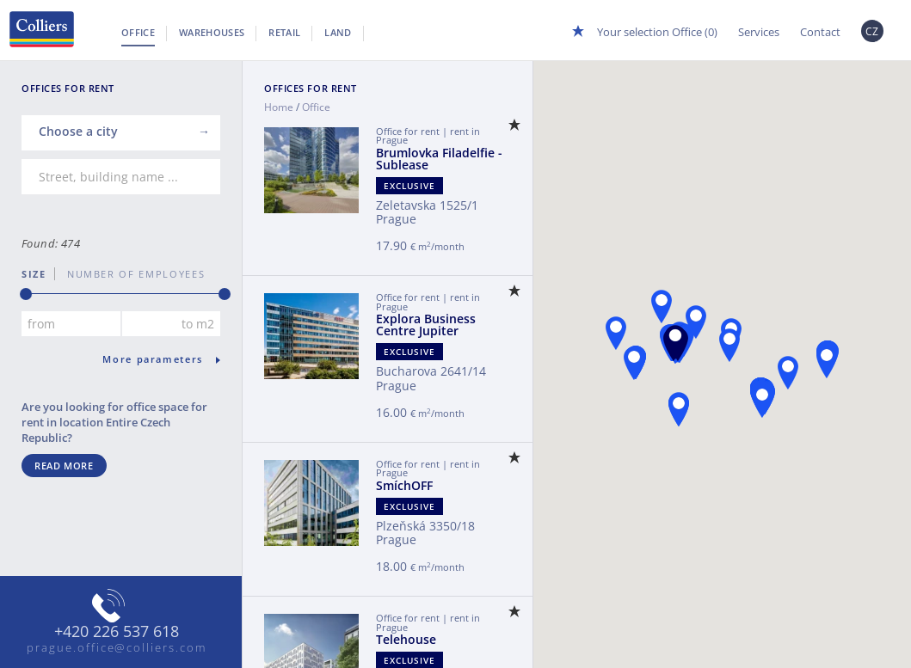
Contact (820, 32)
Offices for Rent (310, 88)
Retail (284, 32)
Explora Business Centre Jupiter (426, 324)
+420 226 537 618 (116, 631)
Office (138, 32)
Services (758, 32)
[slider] (26, 294)
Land (337, 32)
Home (278, 107)
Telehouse (406, 639)
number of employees (130, 273)
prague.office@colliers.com (116, 647)
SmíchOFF (404, 485)
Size (34, 273)
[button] (675, 342)
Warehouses (211, 32)
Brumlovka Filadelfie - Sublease (439, 158)
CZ (872, 31)
